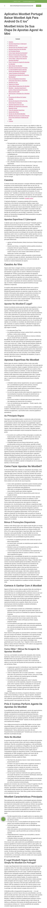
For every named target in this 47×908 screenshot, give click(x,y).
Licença (11, 121)
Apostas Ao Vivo (13, 82)
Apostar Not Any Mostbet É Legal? (18, 47)
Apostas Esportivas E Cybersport (18, 43)
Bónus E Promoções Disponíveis (17, 55)
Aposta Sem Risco (14, 112)
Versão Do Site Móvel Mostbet (17, 114)
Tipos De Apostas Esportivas (16, 110)
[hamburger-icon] (4, 5)
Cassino (11, 42)
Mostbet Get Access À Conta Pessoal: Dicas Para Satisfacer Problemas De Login (19, 117)
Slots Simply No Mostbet (15, 66)
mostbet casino (29, 198)
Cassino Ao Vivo (13, 45)
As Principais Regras (14, 51)
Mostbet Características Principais (18, 67)
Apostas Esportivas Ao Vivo (16, 104)
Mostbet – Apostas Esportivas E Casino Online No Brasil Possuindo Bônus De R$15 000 (18, 89)
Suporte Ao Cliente (14, 84)
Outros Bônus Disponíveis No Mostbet (19, 86)
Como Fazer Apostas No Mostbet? (18, 53)
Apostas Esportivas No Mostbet (17, 49)
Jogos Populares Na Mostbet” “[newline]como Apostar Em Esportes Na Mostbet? (19, 75)
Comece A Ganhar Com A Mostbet (18, 56)
